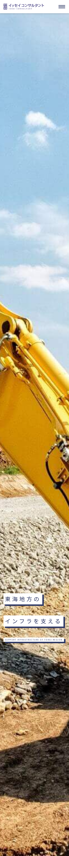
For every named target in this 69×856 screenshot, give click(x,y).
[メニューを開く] (62, 6)
